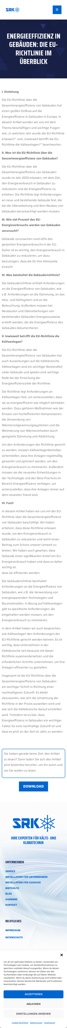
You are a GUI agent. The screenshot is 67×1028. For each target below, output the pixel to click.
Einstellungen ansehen (33, 1014)
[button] (61, 955)
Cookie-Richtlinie (20, 1022)
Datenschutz (36, 1022)
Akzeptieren (34, 994)
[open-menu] (57, 9)
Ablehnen (33, 1004)
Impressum (49, 1022)
